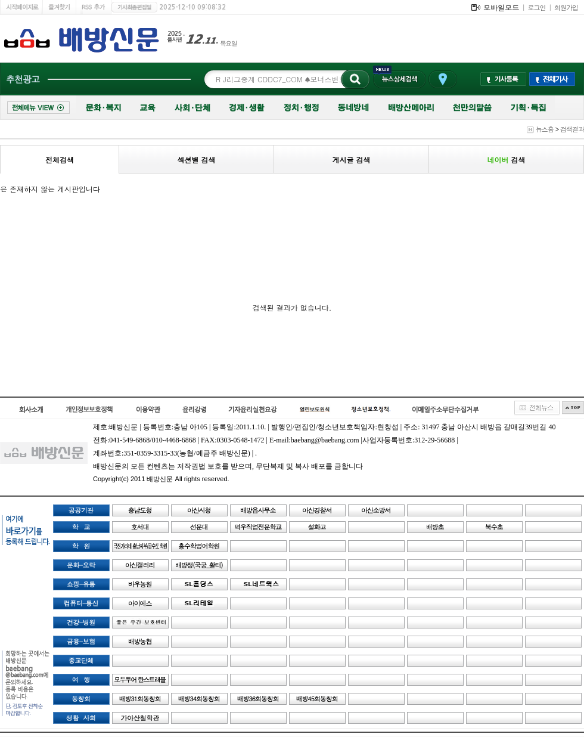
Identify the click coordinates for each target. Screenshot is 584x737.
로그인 (537, 7)
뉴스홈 (545, 129)
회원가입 (566, 7)
